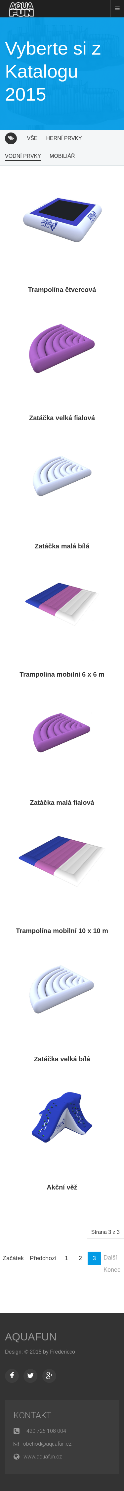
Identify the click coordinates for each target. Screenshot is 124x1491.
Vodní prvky (23, 156)
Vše (32, 138)
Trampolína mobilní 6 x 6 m (62, 674)
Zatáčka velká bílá (62, 1059)
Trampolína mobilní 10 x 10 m (62, 930)
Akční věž (62, 1187)
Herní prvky (64, 138)
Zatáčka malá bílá (62, 546)
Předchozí (43, 1258)
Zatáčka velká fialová (62, 417)
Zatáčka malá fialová (62, 802)
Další (110, 1257)
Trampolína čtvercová (62, 289)
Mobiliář (62, 156)
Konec (111, 1269)
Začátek (13, 1258)
